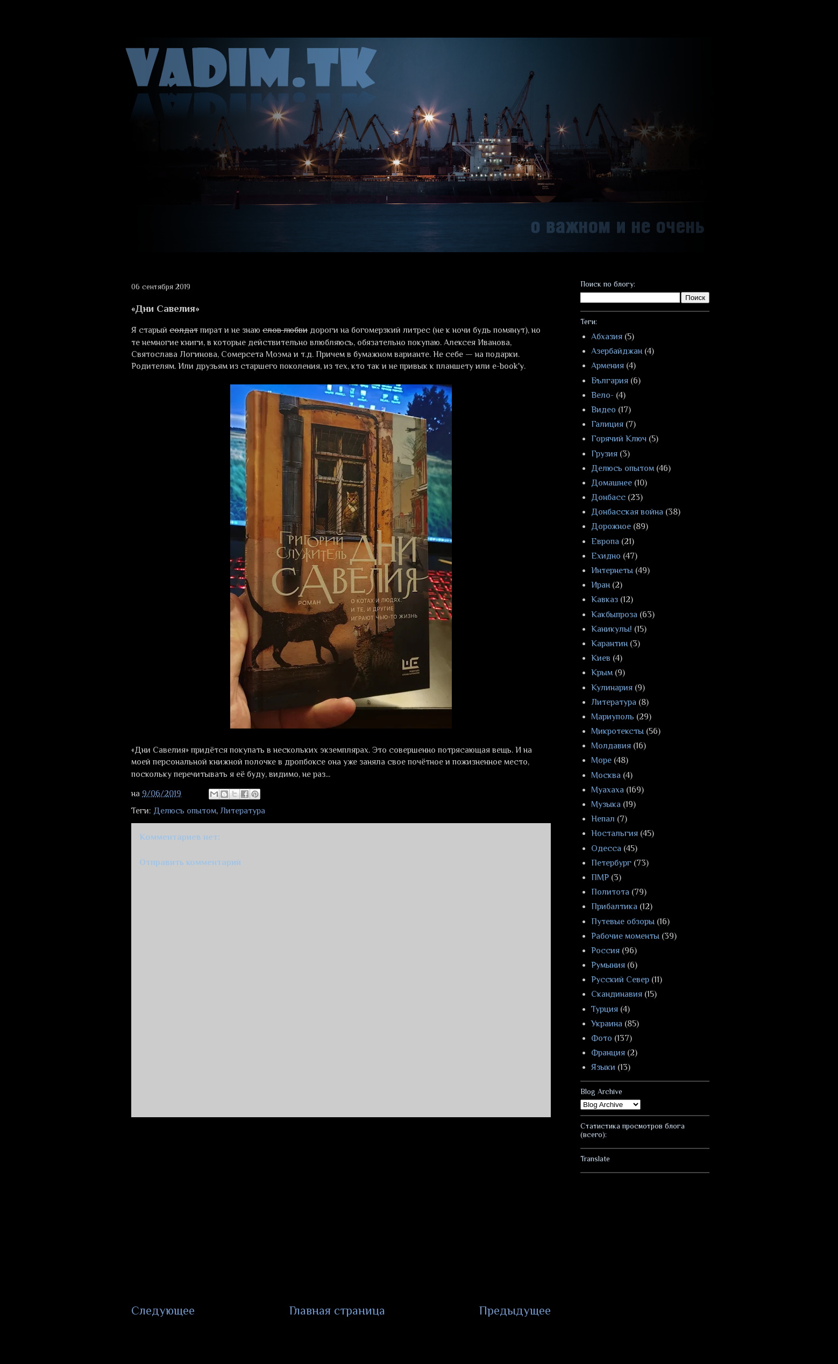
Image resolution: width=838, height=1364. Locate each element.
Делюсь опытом (184, 811)
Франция (608, 1053)
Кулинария (612, 687)
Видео (603, 410)
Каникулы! (611, 629)
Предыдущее (515, 1310)
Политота (610, 892)
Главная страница (337, 1310)
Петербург (611, 863)
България (609, 380)
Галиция (607, 424)
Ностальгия (614, 833)
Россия (605, 950)
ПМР (600, 877)
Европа (605, 541)
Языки (603, 1067)
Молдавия (611, 746)
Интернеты (612, 570)
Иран (600, 585)
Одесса (606, 848)
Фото (601, 1038)
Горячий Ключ (619, 439)
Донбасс (608, 497)
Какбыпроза (614, 614)
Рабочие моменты (625, 936)
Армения (607, 365)
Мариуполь (612, 717)
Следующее (163, 1310)
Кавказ (604, 599)
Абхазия (606, 336)
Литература (242, 811)
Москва (606, 775)
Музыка (606, 804)
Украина (606, 1024)
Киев (600, 658)
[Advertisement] (341, 1209)
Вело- (602, 395)
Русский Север (620, 979)
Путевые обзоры (623, 921)
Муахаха (607, 790)
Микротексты (617, 731)
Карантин (609, 643)
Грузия (604, 454)
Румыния (608, 965)
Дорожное (611, 526)
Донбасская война (627, 512)
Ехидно (606, 556)
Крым (602, 672)
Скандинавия (616, 994)
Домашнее (611, 483)
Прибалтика (614, 906)
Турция (604, 1009)
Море (601, 760)
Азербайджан (616, 351)
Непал (603, 819)
